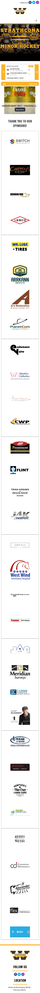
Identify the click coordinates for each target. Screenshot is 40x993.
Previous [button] (3, 72)
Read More (20, 110)
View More (33, 84)
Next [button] (37, 72)
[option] (20, 72)
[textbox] (20, 123)
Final (31, 66)
